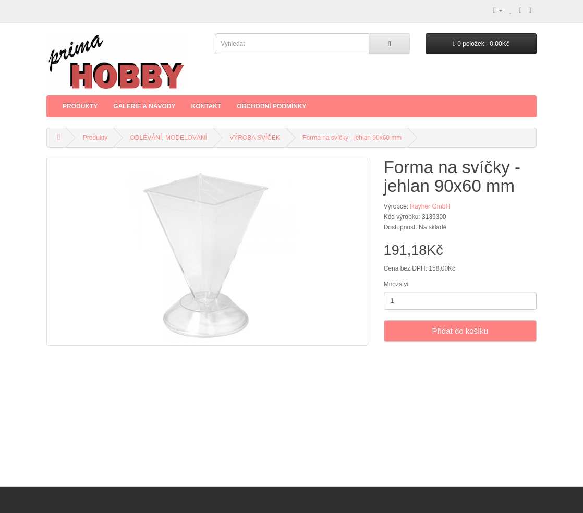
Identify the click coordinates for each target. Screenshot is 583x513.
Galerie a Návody (144, 106)
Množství (396, 284)
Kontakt (206, 106)
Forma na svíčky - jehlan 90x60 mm (352, 137)
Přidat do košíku (460, 330)
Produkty (80, 106)
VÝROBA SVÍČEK (254, 137)
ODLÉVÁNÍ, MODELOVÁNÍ (168, 137)
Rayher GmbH (430, 206)
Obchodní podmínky (271, 106)
